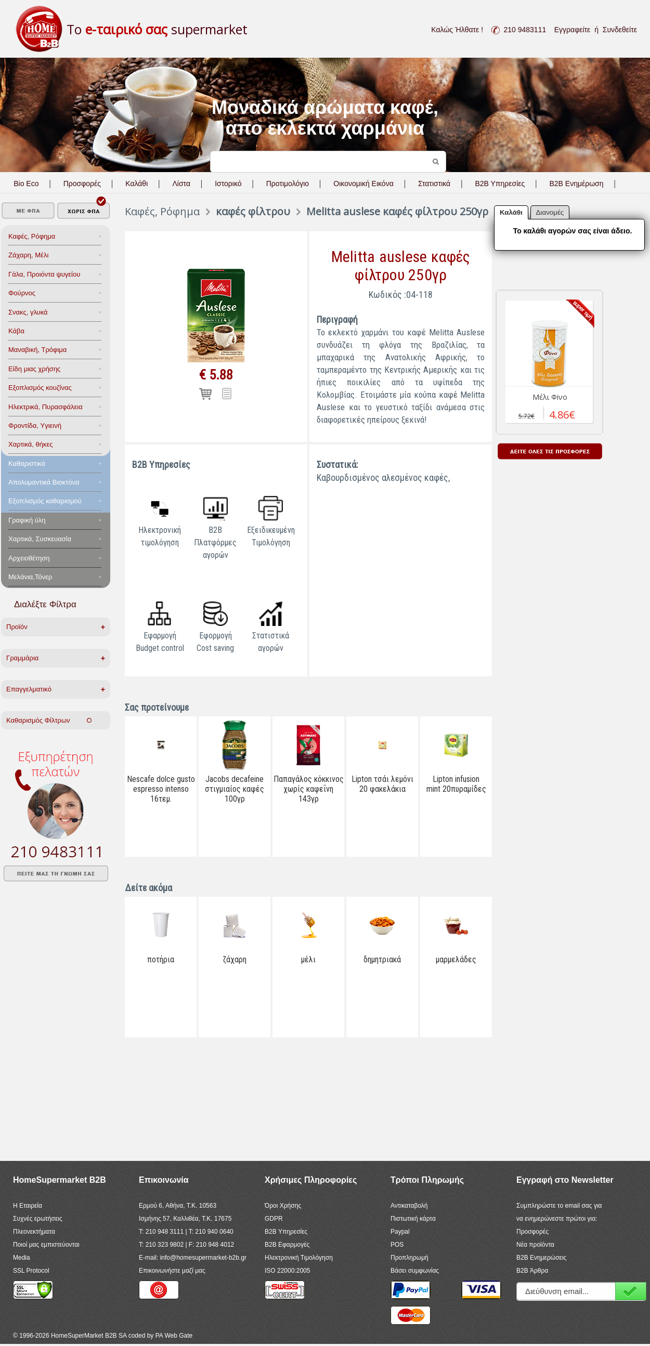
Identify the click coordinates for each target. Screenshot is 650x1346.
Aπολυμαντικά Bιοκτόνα (43, 482)
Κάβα (16, 331)
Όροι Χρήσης (283, 1205)
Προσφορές (82, 183)
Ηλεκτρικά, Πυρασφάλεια (45, 407)
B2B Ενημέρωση (576, 183)
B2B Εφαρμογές (287, 1244)
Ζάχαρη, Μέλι (28, 255)
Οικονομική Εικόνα (363, 183)
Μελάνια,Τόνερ (30, 577)
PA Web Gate (174, 1335)
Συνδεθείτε (620, 29)
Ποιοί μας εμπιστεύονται (46, 1244)
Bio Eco (26, 183)
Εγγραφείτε (572, 29)
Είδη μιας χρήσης (34, 369)
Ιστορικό (228, 183)
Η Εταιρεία (27, 1205)
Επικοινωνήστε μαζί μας (172, 1270)
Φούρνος (21, 293)
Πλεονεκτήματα (34, 1231)
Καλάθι (136, 183)
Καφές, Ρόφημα (31, 236)
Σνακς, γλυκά (28, 312)
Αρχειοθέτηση (28, 558)
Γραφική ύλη (27, 520)
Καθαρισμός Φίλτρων (49, 720)
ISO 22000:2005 (287, 1270)
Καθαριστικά (26, 463)
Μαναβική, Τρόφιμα (37, 350)
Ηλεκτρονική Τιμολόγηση (299, 1257)
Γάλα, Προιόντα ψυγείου (44, 274)
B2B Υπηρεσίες (286, 1231)
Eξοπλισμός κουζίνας (40, 387)
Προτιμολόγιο (287, 183)
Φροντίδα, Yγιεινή (34, 425)
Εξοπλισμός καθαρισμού (45, 501)
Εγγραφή (630, 1291)
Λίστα (181, 183)
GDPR (274, 1218)
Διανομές (550, 212)
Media (21, 1257)
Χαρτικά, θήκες (30, 444)
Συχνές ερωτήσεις (37, 1218)
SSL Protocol (31, 1270)
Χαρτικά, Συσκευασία (39, 539)
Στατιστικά (434, 183)
